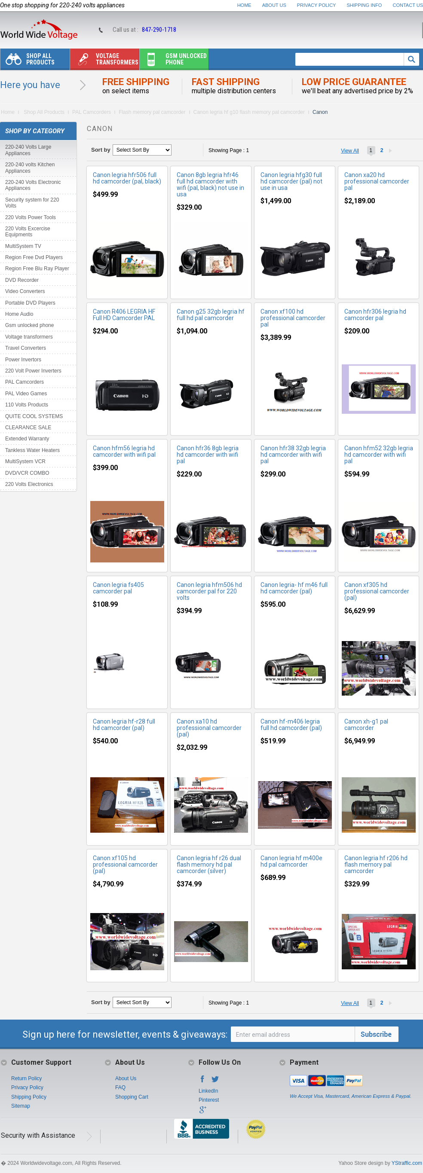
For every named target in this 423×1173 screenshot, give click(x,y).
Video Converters (25, 291)
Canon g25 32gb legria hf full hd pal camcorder (211, 314)
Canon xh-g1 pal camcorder (366, 724)
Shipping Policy (28, 1097)
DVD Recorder (22, 280)
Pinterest (209, 1100)
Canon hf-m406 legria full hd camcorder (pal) (291, 724)
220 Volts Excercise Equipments (27, 232)
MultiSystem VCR (25, 461)
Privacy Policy (316, 5)
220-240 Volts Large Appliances (28, 150)
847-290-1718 (159, 30)
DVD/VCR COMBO (27, 473)
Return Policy (26, 1078)
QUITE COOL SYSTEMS (34, 416)
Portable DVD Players (30, 303)
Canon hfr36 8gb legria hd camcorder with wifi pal (208, 454)
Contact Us (408, 5)
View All (350, 151)
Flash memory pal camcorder (152, 112)
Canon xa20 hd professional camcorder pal (376, 181)
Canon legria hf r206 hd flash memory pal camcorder (376, 864)
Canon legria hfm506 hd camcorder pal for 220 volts (209, 591)
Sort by (100, 150)
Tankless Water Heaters (32, 450)
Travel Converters (25, 348)
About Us (274, 5)
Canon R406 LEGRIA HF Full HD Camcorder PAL (124, 314)
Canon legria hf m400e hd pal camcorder (291, 861)
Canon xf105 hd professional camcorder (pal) (125, 864)
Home (244, 5)
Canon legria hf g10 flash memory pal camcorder (249, 112)
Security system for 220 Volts (32, 203)
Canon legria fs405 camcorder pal (118, 588)
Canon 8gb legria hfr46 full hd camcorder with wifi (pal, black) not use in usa (210, 184)
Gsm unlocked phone (173, 61)
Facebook (202, 1081)
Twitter (215, 1081)
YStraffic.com (407, 1163)
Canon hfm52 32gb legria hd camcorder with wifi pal (378, 454)
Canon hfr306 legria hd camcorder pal (375, 314)
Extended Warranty (27, 439)
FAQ (120, 1087)
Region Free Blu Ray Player (37, 269)
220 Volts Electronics (29, 484)
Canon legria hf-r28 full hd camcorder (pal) (124, 724)
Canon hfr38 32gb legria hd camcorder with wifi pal (293, 454)
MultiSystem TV (23, 246)
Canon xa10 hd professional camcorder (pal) (209, 728)
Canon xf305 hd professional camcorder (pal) (376, 591)
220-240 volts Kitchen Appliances (30, 168)
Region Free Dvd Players (34, 257)
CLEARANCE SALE (28, 428)
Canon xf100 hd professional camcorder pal (293, 318)
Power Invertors (23, 360)
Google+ (202, 1112)
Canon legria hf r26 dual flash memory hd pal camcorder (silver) (209, 864)
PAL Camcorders (91, 112)
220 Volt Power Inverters (33, 371)
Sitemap (20, 1106)
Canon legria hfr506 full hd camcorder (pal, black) (127, 178)
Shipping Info (364, 5)
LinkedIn (208, 1091)
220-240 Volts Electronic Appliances (33, 185)
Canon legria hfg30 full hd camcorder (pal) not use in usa (291, 181)
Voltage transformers (104, 61)
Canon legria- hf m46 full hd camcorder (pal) (294, 588)
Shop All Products (27, 61)
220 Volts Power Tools (30, 217)
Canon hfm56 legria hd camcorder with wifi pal (124, 451)
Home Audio (19, 314)
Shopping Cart (131, 1097)
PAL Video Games (26, 394)
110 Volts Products (26, 405)
